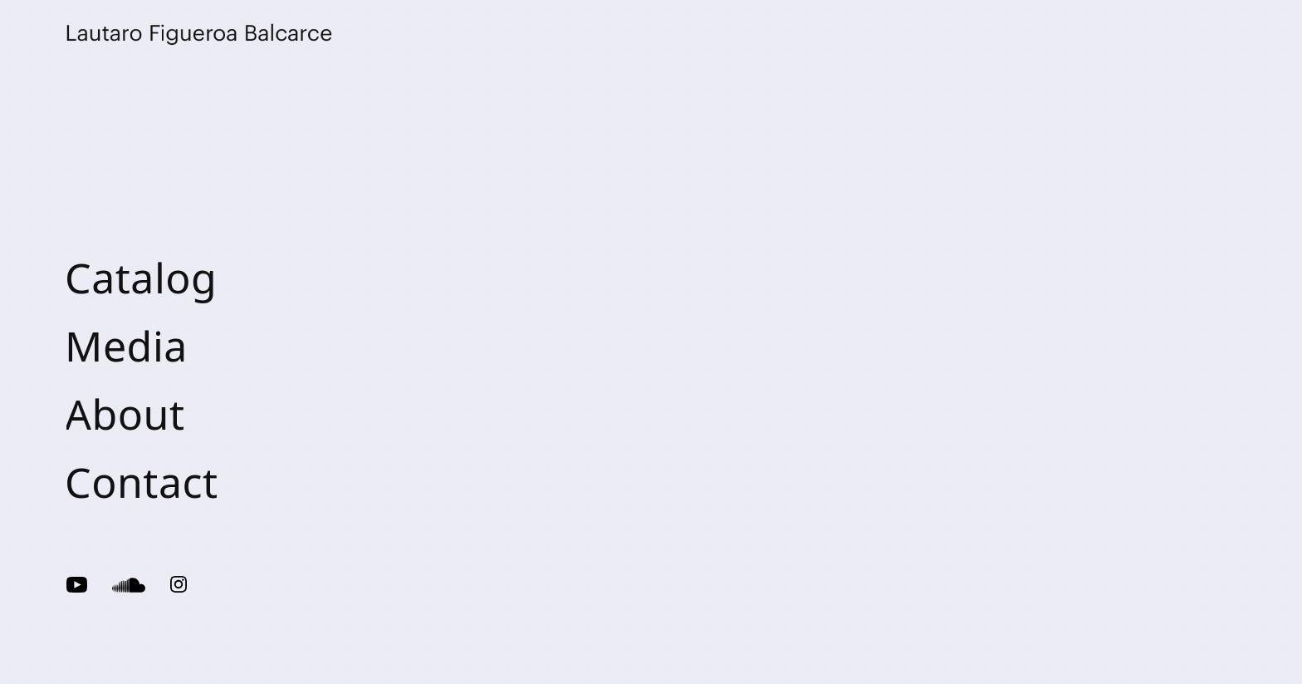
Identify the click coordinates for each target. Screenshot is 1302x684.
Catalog (141, 277)
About (125, 414)
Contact (141, 482)
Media (126, 345)
